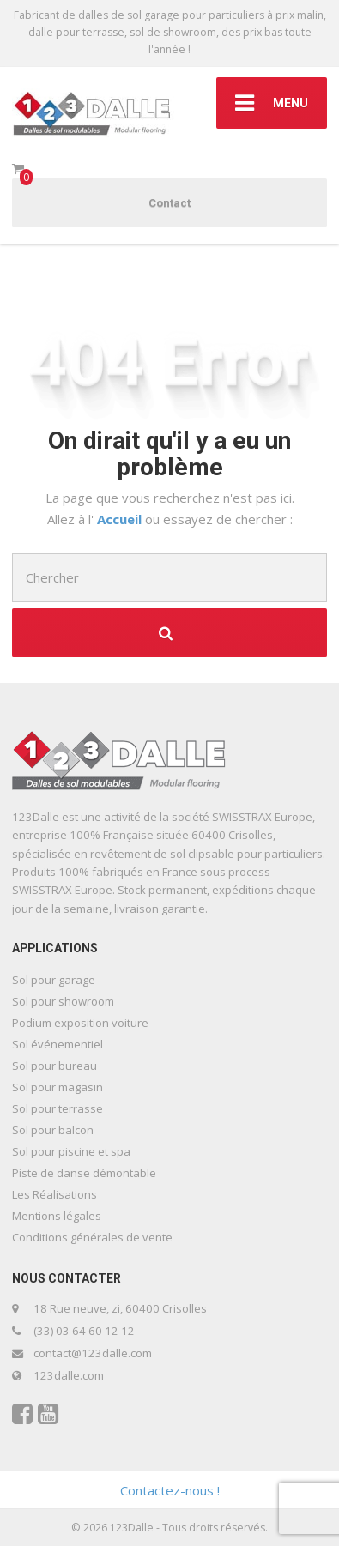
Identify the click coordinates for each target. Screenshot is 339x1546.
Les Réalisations (54, 1194)
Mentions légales (56, 1215)
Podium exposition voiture (80, 1022)
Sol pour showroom (63, 1001)
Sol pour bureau (54, 1065)
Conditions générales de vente (92, 1237)
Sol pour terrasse (57, 1108)
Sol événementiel (57, 1044)
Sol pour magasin (57, 1087)
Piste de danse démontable (84, 1173)
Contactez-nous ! (170, 1490)
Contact (169, 202)
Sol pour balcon (53, 1130)
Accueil (121, 519)
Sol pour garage (53, 979)
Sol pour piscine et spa (71, 1151)
